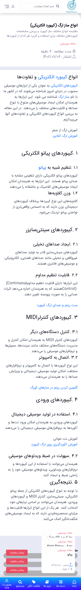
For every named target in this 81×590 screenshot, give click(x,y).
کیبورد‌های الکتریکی (64, 86)
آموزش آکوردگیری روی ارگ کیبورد (54, 445)
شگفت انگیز (34, 583)
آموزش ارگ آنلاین (65, 136)
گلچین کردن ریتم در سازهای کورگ (54, 388)
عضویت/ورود (7, 584)
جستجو (20, 583)
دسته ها (61, 583)
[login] (13, 7)
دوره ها (47, 583)
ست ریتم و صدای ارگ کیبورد (57, 305)
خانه (74, 583)
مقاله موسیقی (68, 44)
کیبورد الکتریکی (53, 77)
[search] (58, 6)
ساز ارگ (63, 97)
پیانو (42, 167)
